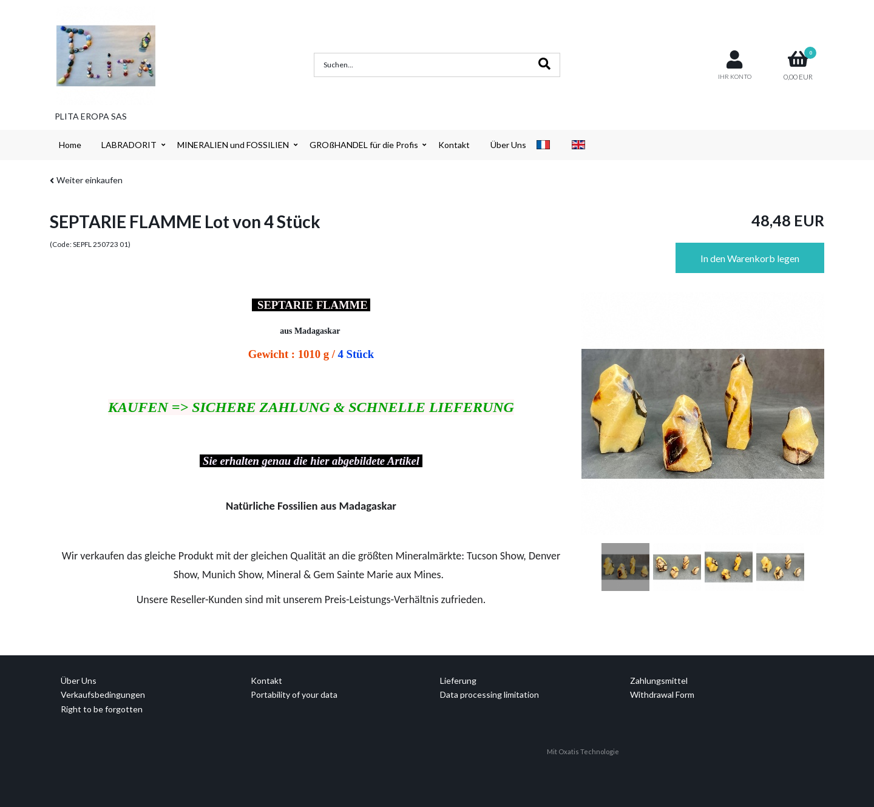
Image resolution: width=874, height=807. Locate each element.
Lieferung (458, 680)
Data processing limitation (489, 694)
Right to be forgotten (102, 709)
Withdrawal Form (662, 694)
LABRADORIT (129, 145)
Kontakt (454, 145)
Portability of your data (294, 694)
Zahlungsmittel (659, 680)
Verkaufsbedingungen (103, 694)
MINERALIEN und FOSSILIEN (233, 145)
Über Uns (508, 145)
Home (70, 145)
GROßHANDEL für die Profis (364, 145)
